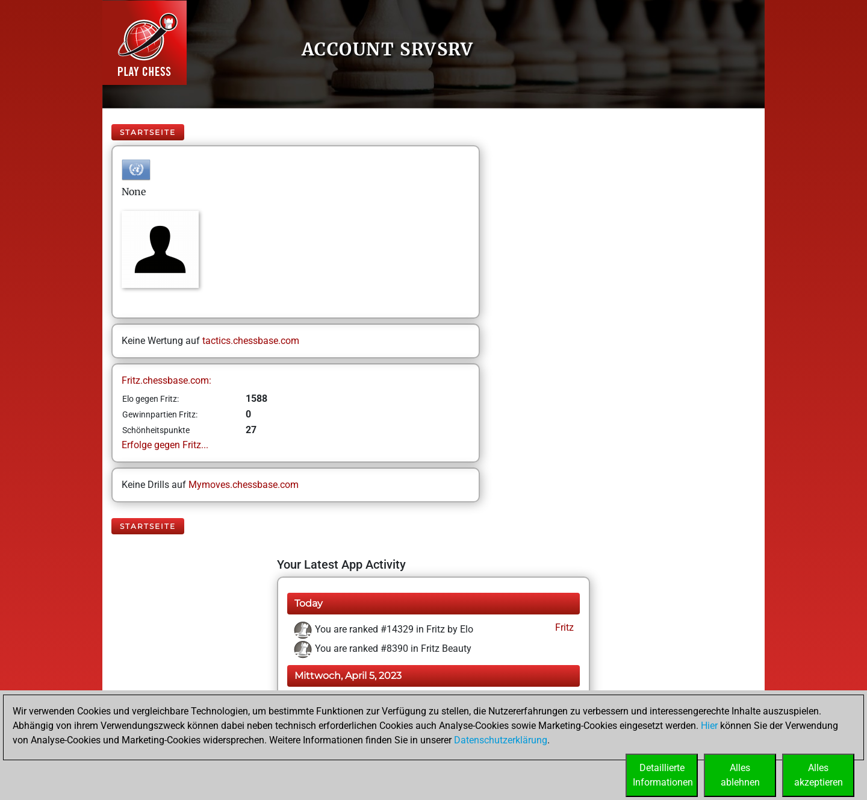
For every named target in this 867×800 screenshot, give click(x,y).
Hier (709, 725)
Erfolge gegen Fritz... (165, 445)
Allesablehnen (740, 775)
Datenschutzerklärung (500, 740)
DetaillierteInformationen (663, 775)
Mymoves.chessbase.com (243, 484)
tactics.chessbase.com (250, 340)
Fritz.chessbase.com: (166, 380)
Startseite (148, 132)
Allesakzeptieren (818, 775)
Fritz (563, 627)
